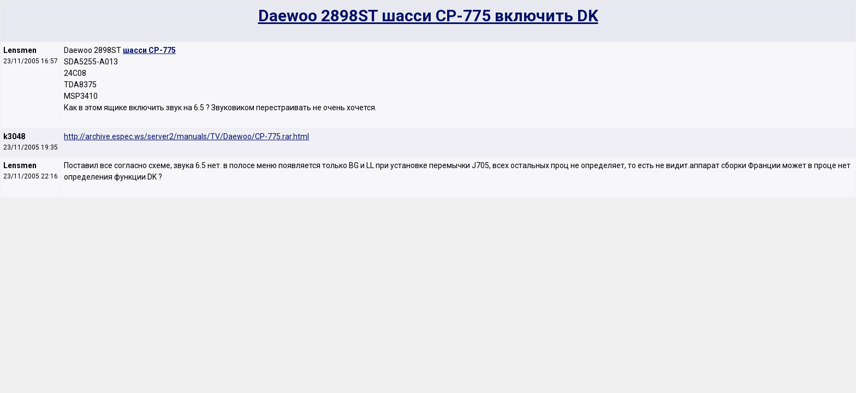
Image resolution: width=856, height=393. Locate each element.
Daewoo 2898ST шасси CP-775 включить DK (428, 15)
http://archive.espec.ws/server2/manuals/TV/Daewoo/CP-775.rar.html (186, 136)
